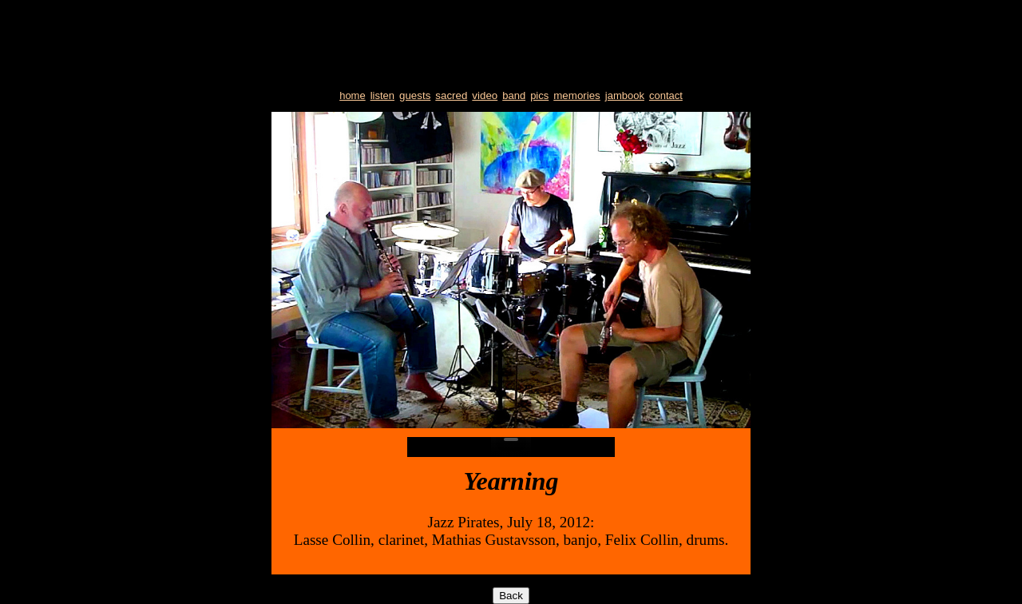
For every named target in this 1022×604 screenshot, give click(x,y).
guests (414, 95)
